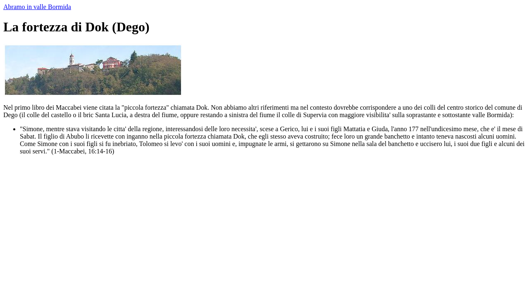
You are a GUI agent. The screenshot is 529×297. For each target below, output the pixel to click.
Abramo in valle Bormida (37, 6)
